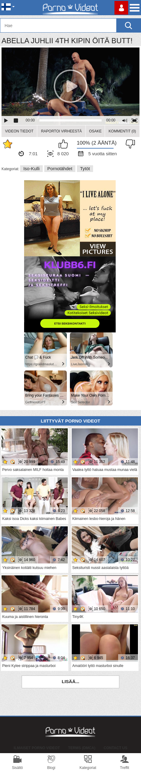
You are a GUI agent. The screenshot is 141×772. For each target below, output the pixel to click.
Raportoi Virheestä (61, 131)
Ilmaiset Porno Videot (37, 748)
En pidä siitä (129, 144)
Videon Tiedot (19, 131)
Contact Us (116, 748)
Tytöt (85, 168)
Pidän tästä (65, 144)
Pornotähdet (59, 168)
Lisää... (70, 681)
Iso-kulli (31, 168)
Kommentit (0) (122, 131)
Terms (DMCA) (81, 748)
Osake (95, 131)
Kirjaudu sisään (121, 8)
